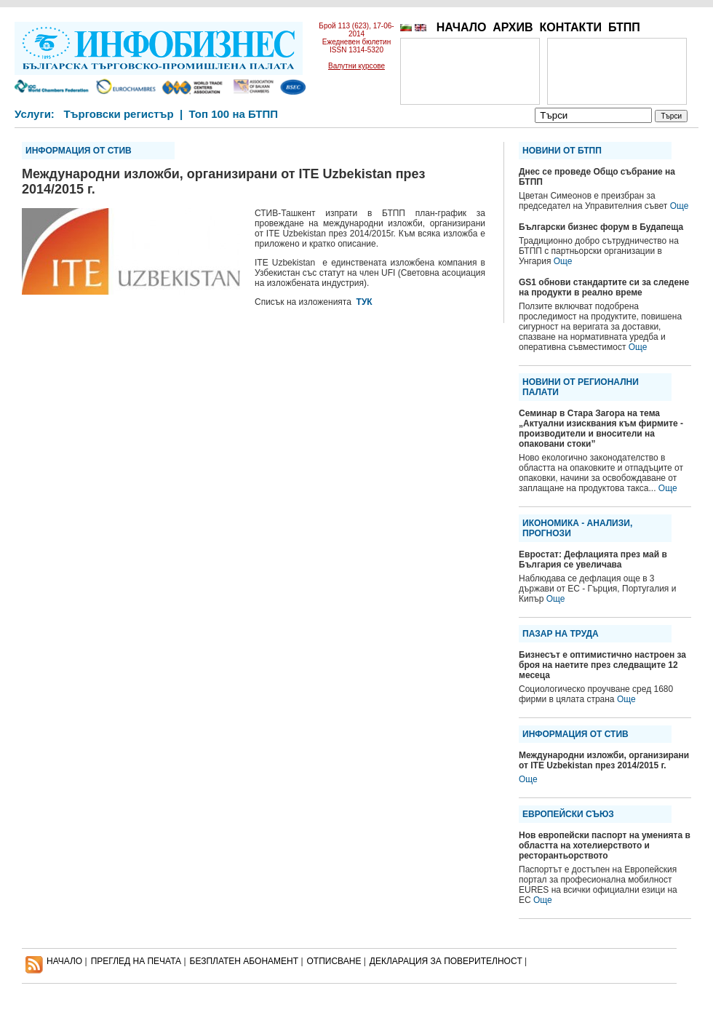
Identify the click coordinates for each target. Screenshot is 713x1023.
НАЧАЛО (462, 27)
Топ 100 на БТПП (234, 114)
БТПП (624, 27)
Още (679, 206)
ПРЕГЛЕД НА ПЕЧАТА (136, 961)
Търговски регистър (118, 114)
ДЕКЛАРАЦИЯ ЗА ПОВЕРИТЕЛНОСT (446, 961)
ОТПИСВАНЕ (334, 961)
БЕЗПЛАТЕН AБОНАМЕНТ (244, 961)
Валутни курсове (356, 66)
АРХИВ (513, 27)
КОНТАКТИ (570, 27)
